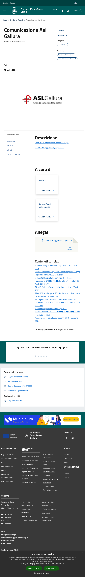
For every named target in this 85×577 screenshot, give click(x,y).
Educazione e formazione (48, 456)
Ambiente (46, 475)
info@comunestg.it (8, 534)
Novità (12, 20)
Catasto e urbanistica (30, 475)
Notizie (66, 454)
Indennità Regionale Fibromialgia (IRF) (51, 308)
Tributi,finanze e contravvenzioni (49, 470)
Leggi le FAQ (26, 516)
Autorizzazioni (48, 486)
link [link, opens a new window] (64, 564)
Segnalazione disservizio (26, 511)
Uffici (3, 462)
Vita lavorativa (27, 464)
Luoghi (66, 473)
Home (5, 20)
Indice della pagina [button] (13, 134)
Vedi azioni (63, 35)
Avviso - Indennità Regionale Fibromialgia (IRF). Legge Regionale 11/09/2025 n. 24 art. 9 (57, 273)
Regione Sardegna (10, 3)
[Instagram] (67, 10)
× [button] (82, 553)
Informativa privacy (49, 509)
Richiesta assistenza (29, 520)
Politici (3, 470)
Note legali (46, 513)
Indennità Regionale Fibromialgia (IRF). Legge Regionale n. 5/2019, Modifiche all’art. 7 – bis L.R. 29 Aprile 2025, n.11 (57, 280)
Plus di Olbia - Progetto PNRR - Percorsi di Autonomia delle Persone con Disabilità (57, 295)
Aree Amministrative (9, 458)
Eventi (66, 477)
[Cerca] (80, 10)
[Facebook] (62, 10)
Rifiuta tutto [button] (51, 568)
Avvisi (20, 20)
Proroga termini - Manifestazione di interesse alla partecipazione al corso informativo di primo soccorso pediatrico (57, 302)
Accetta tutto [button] (34, 568)
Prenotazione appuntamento (27, 504)
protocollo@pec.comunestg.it (16, 537)
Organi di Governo (8, 454)
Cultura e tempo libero (30, 460)
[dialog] (42, 564)
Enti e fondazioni (7, 466)
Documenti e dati (7, 481)
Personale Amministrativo (7, 476)
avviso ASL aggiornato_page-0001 (49, 147)
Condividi (62, 30)
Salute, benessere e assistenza (50, 481)
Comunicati (68, 458)
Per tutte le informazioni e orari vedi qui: (52, 142)
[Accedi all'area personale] (75, 3)
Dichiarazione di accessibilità (48, 519)
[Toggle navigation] (4, 10)
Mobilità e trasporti (29, 482)
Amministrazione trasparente (48, 504)
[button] (42, 573)
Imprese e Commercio (30, 468)
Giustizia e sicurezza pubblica (50, 463)
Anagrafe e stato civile (30, 456)
